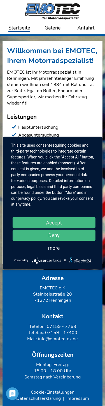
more (54, 248)
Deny (54, 235)
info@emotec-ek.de (58, 339)
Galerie (53, 27)
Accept (54, 222)
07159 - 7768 (61, 326)
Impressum (77, 398)
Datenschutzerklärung (38, 398)
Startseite (19, 27)
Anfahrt (85, 27)
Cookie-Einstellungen (52, 392)
